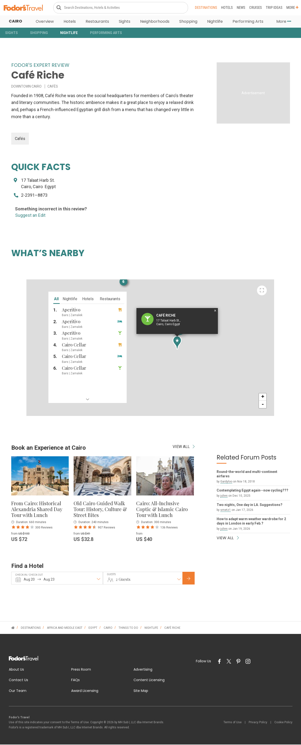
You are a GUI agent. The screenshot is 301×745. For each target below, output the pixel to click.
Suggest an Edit (30, 215)
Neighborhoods (154, 22)
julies (224, 496)
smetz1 (225, 510)
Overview (45, 22)
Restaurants (97, 22)
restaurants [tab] (83, 302)
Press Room (81, 669)
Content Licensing (149, 680)
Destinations (206, 8)
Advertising (143, 669)
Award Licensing (84, 691)
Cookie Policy (283, 722)
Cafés (20, 139)
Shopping (188, 22)
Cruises (255, 8)
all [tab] (30, 302)
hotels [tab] (61, 302)
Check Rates (192, 579)
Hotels (227, 8)
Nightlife (215, 22)
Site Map (141, 691)
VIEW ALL (184, 447)
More (292, 8)
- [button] (289, 418)
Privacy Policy (258, 722)
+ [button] (289, 411)
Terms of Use (232, 722)
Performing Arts (248, 22)
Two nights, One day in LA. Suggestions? (249, 505)
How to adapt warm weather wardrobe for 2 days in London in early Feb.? (251, 521)
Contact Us (18, 680)
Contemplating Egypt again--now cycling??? (252, 491)
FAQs (75, 680)
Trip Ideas (274, 8)
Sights (124, 22)
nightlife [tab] (43, 302)
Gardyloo (226, 482)
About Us (16, 669)
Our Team (17, 691)
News (241, 8)
